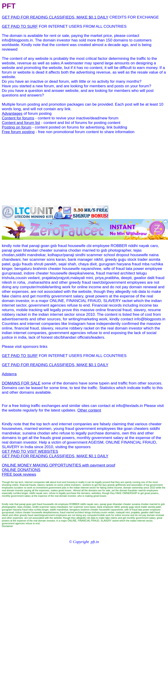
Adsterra (9, 374)
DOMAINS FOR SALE (21, 383)
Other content (89, 410)
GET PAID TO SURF (20, 26)
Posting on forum (16, 127)
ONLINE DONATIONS (21, 470)
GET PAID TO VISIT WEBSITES (30, 451)
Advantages (12, 113)
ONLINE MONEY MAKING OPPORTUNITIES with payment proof (58, 465)
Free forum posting (18, 132)
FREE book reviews (19, 474)
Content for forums (18, 118)
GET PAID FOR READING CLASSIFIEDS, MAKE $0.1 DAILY (55, 17)
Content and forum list (21, 123)
